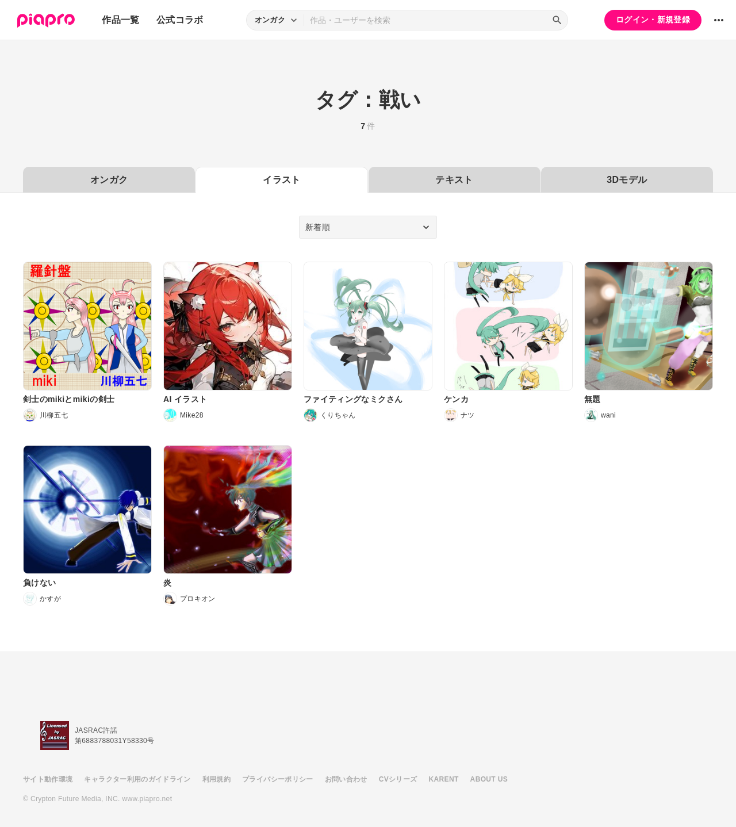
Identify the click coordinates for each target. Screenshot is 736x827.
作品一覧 (120, 20)
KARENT (444, 779)
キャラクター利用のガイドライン (137, 779)
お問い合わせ (346, 779)
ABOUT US (489, 779)
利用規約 (216, 779)
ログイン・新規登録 (653, 19)
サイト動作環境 (47, 779)
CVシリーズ (398, 779)
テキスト (454, 180)
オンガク (109, 180)
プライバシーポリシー (277, 779)
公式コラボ (180, 20)
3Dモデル (627, 180)
